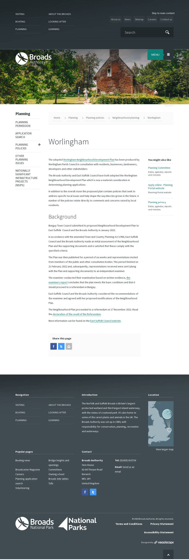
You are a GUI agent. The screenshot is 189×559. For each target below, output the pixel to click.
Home (57, 117)
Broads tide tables (59, 477)
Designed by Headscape (164, 541)
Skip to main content (163, 13)
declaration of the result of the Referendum (77, 313)
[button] (53, 345)
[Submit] (167, 31)
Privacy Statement (162, 522)
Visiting (20, 14)
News (129, 19)
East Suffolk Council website (105, 320)
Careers (153, 19)
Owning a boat (56, 473)
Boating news (22, 459)
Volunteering (22, 487)
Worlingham (154, 117)
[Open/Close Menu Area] (168, 54)
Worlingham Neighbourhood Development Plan (88, 159)
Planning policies (21, 146)
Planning (21, 29)
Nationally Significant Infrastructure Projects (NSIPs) (26, 177)
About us (117, 19)
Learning (55, 29)
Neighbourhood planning (126, 117)
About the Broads (61, 14)
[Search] (148, 32)
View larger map (165, 448)
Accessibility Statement (159, 531)
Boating (20, 21)
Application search (23, 134)
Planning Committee (161, 170)
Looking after (58, 21)
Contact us (166, 19)
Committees (55, 468)
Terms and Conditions (128, 522)
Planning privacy (161, 209)
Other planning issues (21, 158)
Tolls (51, 482)
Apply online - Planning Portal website (161, 189)
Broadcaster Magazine (27, 468)
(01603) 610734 (128, 459)
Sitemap (140, 19)
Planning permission (22, 123)
